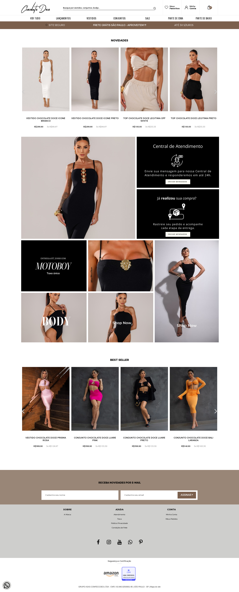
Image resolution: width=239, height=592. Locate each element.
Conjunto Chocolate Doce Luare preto (144, 439)
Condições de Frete (119, 527)
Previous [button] (24, 92)
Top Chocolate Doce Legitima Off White (144, 119)
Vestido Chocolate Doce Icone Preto (95, 118)
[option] (45, 92)
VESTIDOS (91, 18)
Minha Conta (171, 514)
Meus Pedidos (171, 519)
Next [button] (215, 92)
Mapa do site (155, 587)
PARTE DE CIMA (175, 18)
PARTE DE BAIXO (204, 18)
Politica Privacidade (119, 523)
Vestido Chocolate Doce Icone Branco (45, 119)
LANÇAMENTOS (63, 18)
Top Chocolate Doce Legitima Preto (193, 118)
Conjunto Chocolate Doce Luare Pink (95, 439)
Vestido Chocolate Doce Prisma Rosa (45, 439)
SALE (147, 18)
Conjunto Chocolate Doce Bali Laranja (193, 439)
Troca (119, 519)
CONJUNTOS (119, 18)
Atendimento (119, 514)
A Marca (67, 514)
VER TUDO (35, 18)
